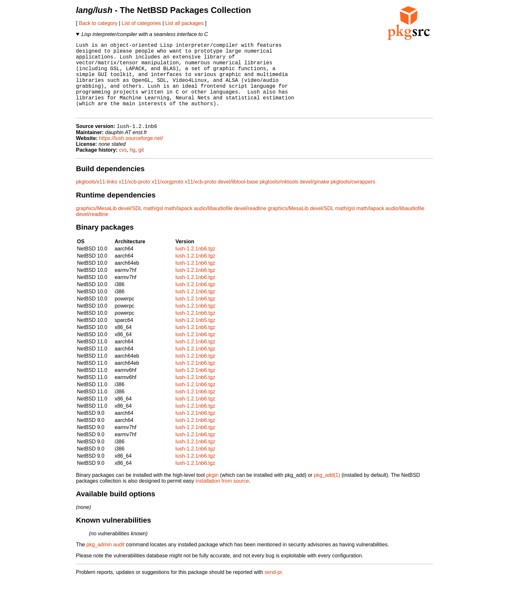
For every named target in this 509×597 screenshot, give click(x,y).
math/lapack (178, 225)
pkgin (212, 491)
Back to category (98, 23)
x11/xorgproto (167, 198)
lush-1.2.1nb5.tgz (195, 336)
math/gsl (153, 225)
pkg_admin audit (105, 561)
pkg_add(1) (327, 491)
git (141, 166)
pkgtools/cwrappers (352, 198)
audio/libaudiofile (213, 225)
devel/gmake (314, 198)
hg (132, 166)
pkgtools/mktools (279, 198)
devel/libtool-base (238, 198)
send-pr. (274, 588)
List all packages (184, 23)
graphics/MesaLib (96, 225)
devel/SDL (130, 225)
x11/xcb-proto (134, 198)
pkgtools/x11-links (96, 198)
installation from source (222, 497)
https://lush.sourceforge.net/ (131, 155)
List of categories (141, 23)
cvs (123, 166)
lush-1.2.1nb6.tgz (195, 265)
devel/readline (250, 225)
